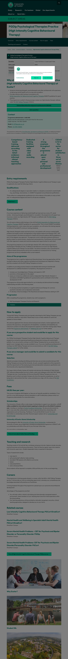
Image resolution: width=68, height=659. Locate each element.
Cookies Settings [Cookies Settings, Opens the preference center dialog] (20, 77)
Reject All (36, 77)
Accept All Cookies (47, 77)
